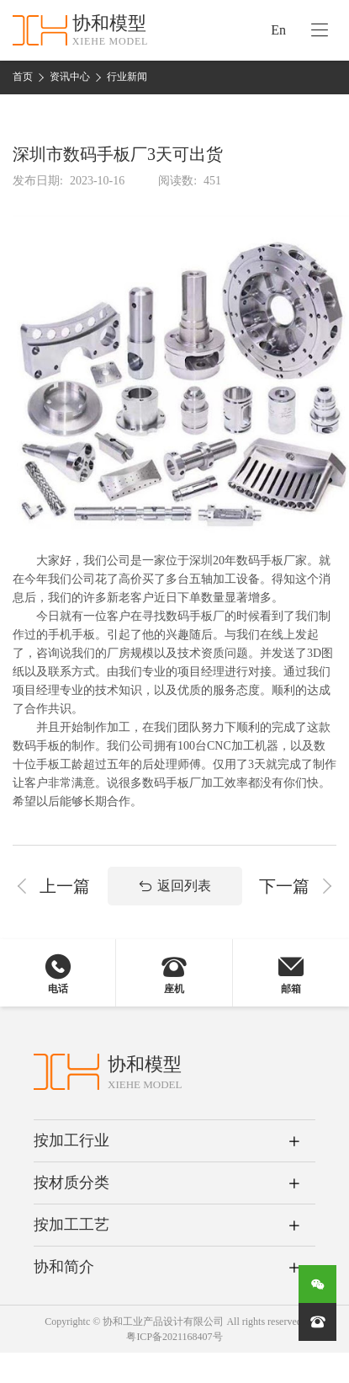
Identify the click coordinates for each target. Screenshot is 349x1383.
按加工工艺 (71, 1224)
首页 (23, 77)
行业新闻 (127, 77)
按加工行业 (71, 1140)
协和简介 (64, 1266)
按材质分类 (71, 1182)
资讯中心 (70, 77)
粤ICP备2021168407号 (174, 1337)
